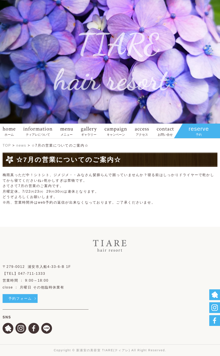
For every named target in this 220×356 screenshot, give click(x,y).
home (9, 131)
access (142, 131)
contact (165, 131)
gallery (89, 131)
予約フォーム (20, 298)
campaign (115, 131)
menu (66, 131)
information (37, 131)
